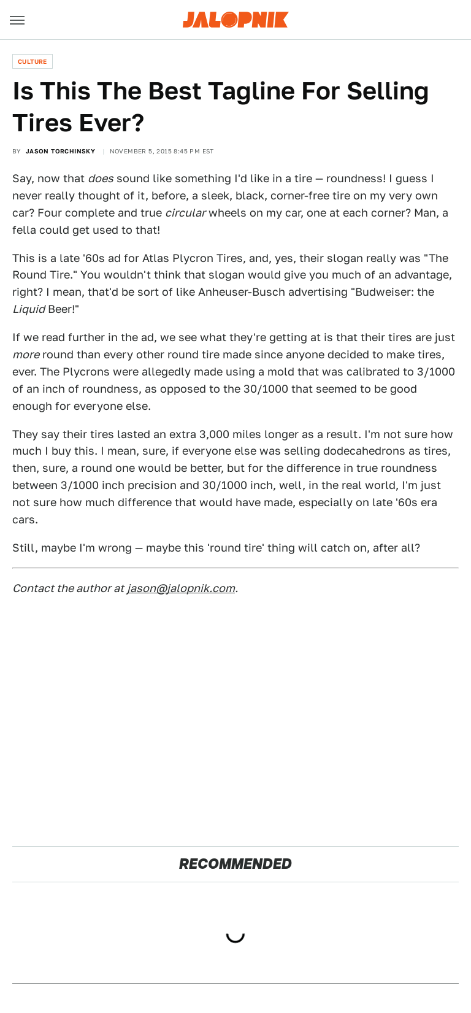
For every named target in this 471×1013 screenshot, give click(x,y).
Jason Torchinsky (60, 151)
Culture (32, 61)
